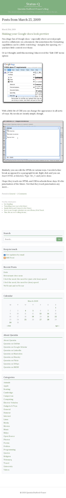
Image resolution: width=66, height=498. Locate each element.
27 (41, 319)
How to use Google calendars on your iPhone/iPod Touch (24, 210)
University (8, 466)
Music (6, 429)
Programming (10, 449)
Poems (6, 443)
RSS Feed (9, 258)
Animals (7, 382)
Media (6, 423)
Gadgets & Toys (10, 406)
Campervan (8, 396)
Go (59, 239)
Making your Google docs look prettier (25, 33)
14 (48, 314)
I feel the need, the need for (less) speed (21, 282)
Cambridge (8, 392)
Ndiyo (6, 433)
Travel (6, 463)
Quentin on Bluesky (12, 357)
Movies (7, 426)
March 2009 (33, 301)
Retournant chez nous (13, 275)
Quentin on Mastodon (13, 354)
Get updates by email (14, 255)
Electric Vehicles (11, 402)
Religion (7, 456)
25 (25, 319)
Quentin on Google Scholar (15, 347)
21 (48, 317)
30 (10, 322)
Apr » (57, 326)
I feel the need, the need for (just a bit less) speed (25, 279)
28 (48, 319)
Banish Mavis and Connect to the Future (17, 208)
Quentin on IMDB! (11, 367)
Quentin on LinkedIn (12, 350)
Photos (7, 439)
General (12, 194)
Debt (6, 272)
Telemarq (8, 460)
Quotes (7, 453)
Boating (7, 389)
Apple (6, 386)
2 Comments (22, 194)
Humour (7, 413)
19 (33, 317)
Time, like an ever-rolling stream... (15, 212)
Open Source (9, 436)
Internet (7, 416)
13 (40, 314)
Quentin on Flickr (11, 360)
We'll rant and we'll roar (14, 286)
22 (56, 317)
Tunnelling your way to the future (15, 206)
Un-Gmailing (8, 204)
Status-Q (33, 4)
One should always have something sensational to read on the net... (33, 12)
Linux (6, 419)
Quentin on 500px (11, 364)
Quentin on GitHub (12, 343)
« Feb (9, 326)
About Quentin (10, 340)
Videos (6, 470)
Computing (8, 399)
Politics (7, 446)
